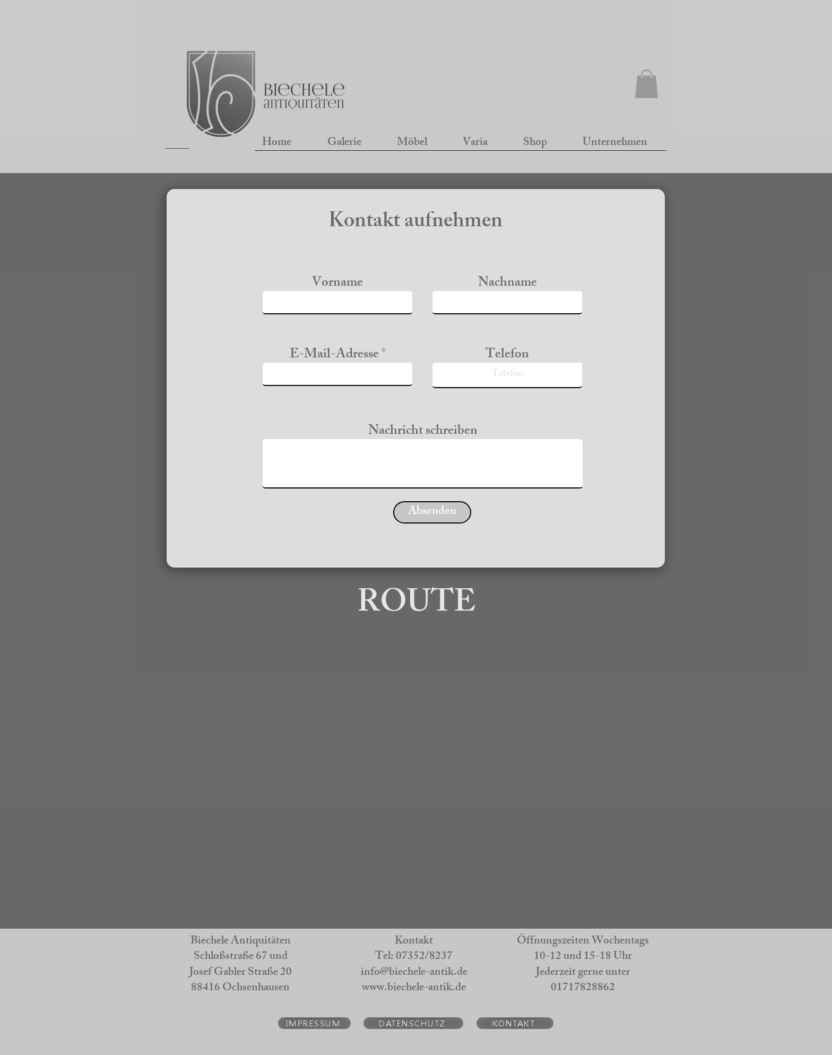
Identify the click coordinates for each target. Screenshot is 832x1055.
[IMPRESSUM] (314, 1023)
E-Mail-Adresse (334, 355)
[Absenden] (432, 512)
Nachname (507, 283)
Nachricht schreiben (423, 432)
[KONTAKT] (514, 1023)
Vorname (337, 283)
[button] (646, 84)
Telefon (507, 355)
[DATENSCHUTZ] (413, 1023)
